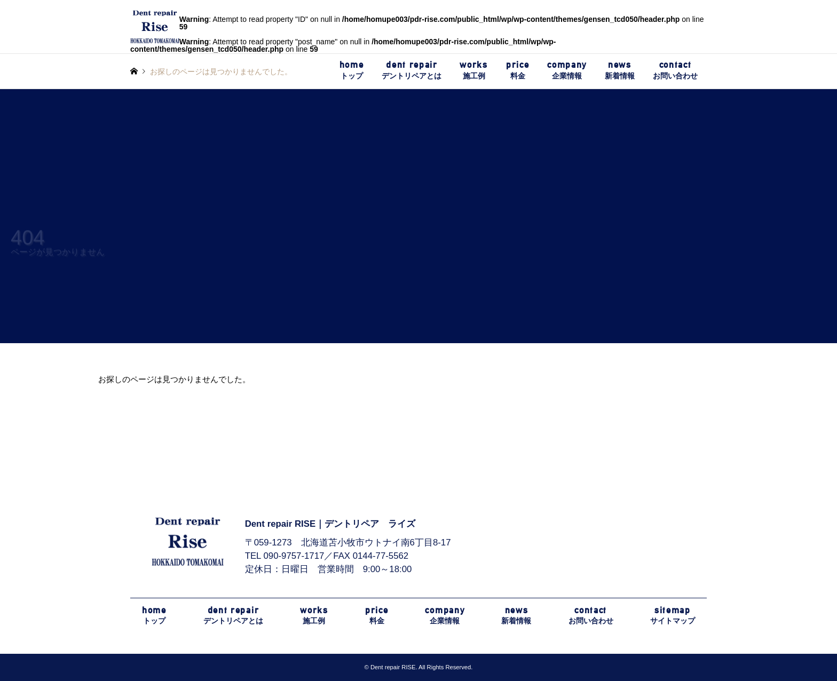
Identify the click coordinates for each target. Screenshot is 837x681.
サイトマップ (672, 615)
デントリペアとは (411, 69)
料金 (517, 69)
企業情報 (567, 69)
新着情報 (620, 69)
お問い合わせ (675, 69)
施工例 (473, 69)
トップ (351, 69)
